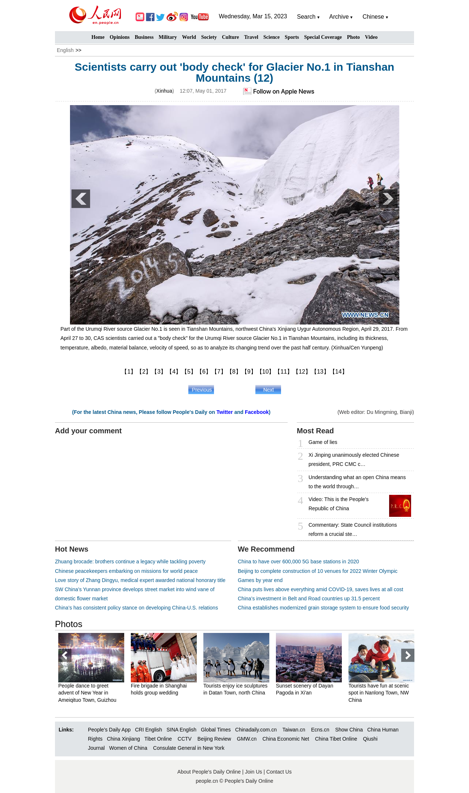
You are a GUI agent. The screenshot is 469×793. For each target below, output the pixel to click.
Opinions (119, 37)
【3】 (158, 371)
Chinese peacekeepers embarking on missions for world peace (126, 571)
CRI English (148, 730)
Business (144, 37)
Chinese (373, 17)
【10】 (265, 371)
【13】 (320, 371)
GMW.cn (247, 739)
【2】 (143, 371)
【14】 (338, 371)
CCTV (185, 739)
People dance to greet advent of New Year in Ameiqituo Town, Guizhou (87, 693)
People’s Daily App (109, 730)
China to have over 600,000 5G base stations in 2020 (298, 561)
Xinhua (164, 91)
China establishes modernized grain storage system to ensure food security (323, 608)
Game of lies (323, 442)
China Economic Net (285, 739)
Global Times (216, 730)
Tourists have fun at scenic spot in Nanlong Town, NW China (378, 693)
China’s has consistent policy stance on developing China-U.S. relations (136, 608)
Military (168, 37)
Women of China (128, 748)
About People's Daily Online (209, 772)
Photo (353, 37)
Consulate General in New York (189, 748)
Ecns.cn (320, 730)
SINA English (181, 730)
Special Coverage (323, 37)
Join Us (254, 772)
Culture (230, 37)
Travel (251, 37)
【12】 (302, 371)
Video (371, 37)
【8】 (233, 371)
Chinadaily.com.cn (256, 730)
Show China (349, 730)
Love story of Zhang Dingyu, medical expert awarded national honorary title (140, 580)
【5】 (188, 371)
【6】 (203, 371)
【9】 (248, 371)
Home (97, 37)
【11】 (283, 371)
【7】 (218, 371)
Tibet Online (158, 739)
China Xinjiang (123, 739)
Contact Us (279, 772)
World (189, 37)
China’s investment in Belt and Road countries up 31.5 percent (309, 598)
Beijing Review (214, 739)
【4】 (173, 371)
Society (209, 37)
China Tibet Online (336, 739)
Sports (292, 37)
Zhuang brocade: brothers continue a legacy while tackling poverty (130, 561)
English (65, 50)
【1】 (128, 371)
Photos (68, 624)
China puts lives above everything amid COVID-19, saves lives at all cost (320, 589)
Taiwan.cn (293, 730)
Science (271, 37)
